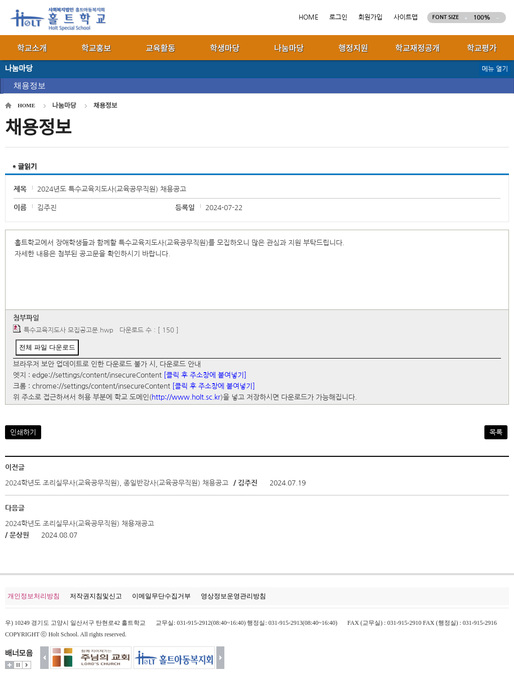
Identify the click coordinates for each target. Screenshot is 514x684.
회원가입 (370, 17)
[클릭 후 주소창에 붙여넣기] (205, 375)
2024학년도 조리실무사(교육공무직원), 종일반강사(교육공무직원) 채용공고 (116, 482)
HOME (308, 17)
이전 (44, 657)
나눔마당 (64, 105)
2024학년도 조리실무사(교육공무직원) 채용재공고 (79, 523)
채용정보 (30, 85)
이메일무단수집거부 (161, 596)
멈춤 (18, 665)
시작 (26, 665)
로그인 (338, 17)
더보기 (9, 665)
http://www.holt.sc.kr (186, 397)
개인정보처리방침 (34, 596)
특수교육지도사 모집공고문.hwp (68, 330)
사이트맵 (406, 17)
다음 (220, 657)
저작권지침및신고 (96, 596)
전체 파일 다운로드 (47, 347)
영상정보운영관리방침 (233, 596)
